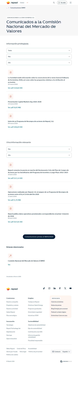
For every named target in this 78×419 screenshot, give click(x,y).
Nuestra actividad (12, 308)
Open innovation (11, 338)
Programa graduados (34, 308)
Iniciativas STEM (33, 315)
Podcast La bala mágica (58, 312)
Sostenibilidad (33, 321)
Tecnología (9, 325)
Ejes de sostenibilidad (35, 328)
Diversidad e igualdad (35, 312)
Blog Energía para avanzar (59, 308)
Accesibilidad (32, 348)
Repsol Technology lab (13, 328)
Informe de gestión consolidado (34, 336)
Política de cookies (12, 355)
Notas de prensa (56, 305)
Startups (9, 335)
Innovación (10, 321)
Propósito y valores (12, 305)
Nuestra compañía (12, 302)
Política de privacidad (35, 351)
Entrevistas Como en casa (59, 315)
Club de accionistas (57, 302)
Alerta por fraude (11, 351)
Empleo (31, 298)
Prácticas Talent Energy (35, 305)
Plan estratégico (11, 315)
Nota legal (23, 351)
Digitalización (10, 332)
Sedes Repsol (10, 312)
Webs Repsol (10, 348)
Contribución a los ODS (35, 332)
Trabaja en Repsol (33, 302)
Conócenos (10, 298)
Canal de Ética (21, 348)
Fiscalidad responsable (35, 340)
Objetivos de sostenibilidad (36, 325)
